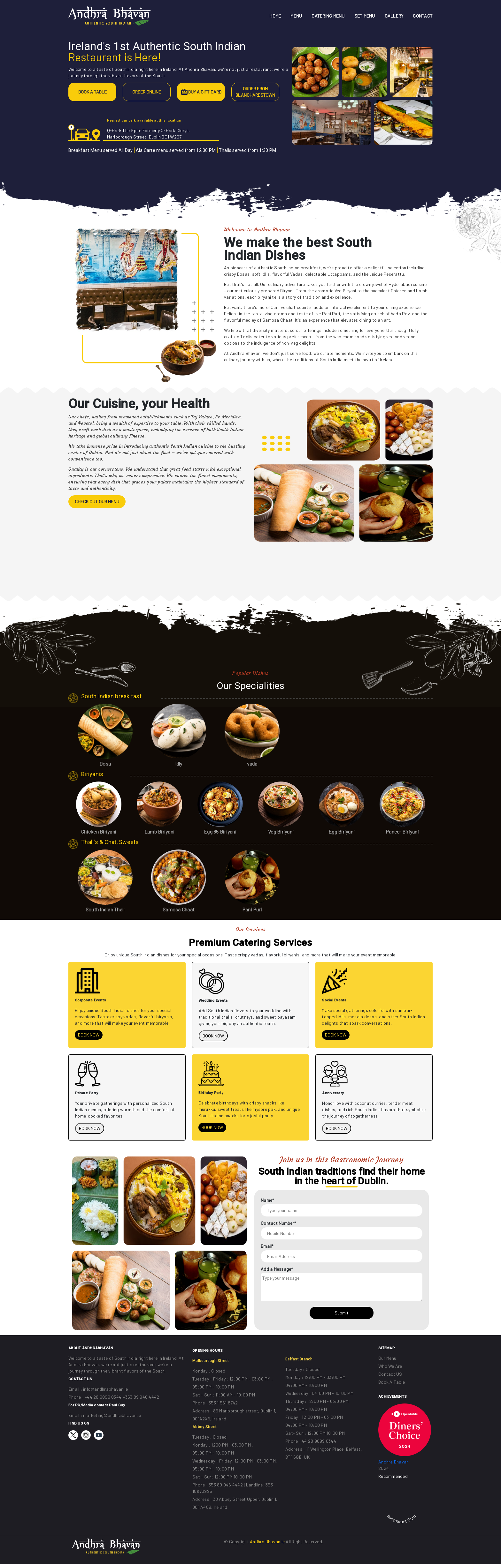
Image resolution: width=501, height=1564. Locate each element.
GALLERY (394, 16)
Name (267, 1200)
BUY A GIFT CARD (204, 91)
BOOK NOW (88, 1034)
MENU (296, 16)
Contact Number (278, 1223)
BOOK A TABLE (92, 91)
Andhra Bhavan (393, 1461)
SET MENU (364, 16)
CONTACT (423, 16)
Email (267, 1246)
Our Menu (387, 1358)
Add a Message (277, 1269)
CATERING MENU (328, 16)
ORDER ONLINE (146, 91)
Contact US (390, 1374)
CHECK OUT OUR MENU (97, 501)
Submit (342, 1312)
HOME (275, 16)
